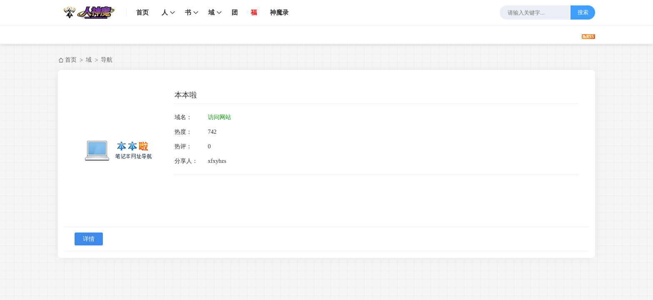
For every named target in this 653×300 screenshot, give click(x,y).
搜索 (583, 12)
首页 (142, 12)
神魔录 (279, 12)
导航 (106, 59)
